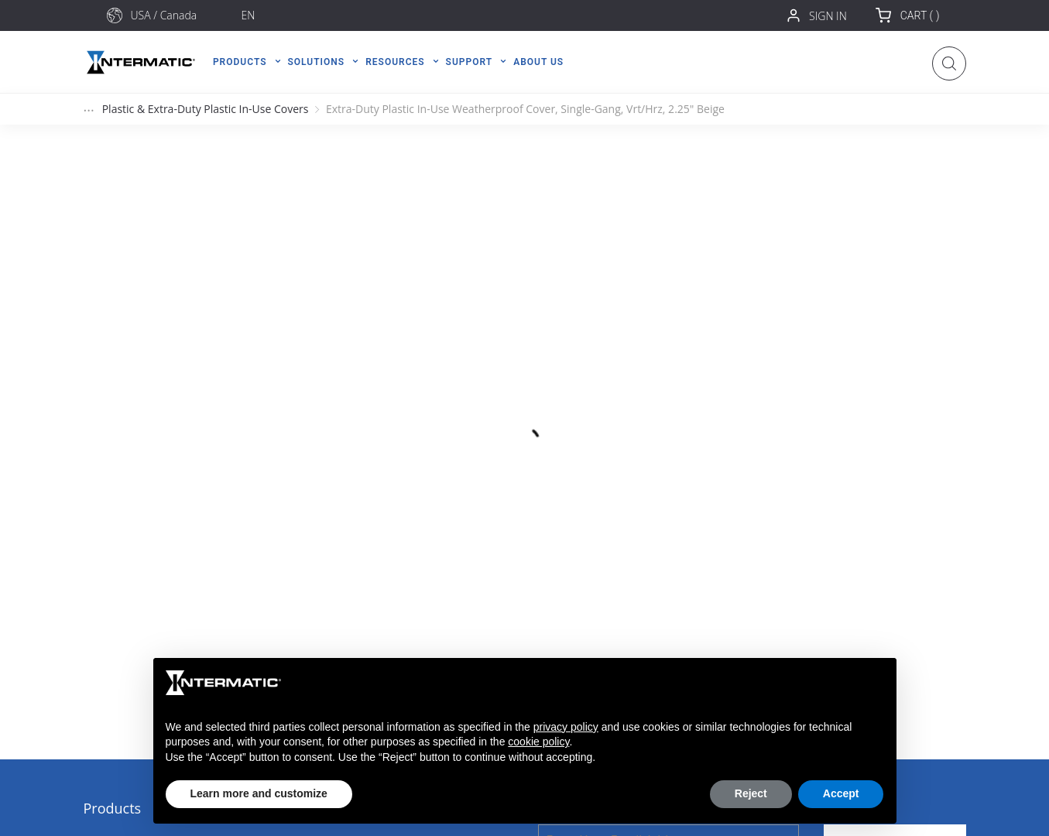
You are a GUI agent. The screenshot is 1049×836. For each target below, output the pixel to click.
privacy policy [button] (565, 727)
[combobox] (180, 15)
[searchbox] (180, 15)
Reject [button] (751, 793)
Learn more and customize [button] (258, 793)
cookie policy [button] (538, 741)
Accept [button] (841, 793)
